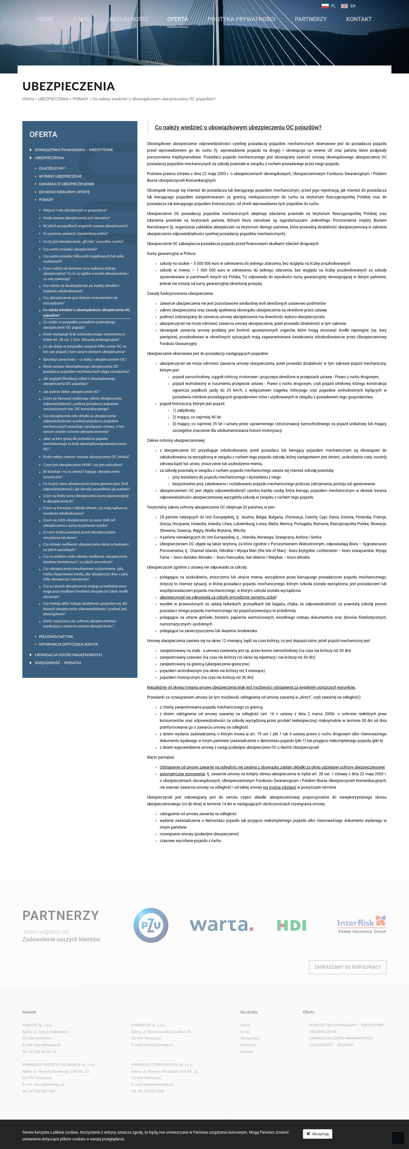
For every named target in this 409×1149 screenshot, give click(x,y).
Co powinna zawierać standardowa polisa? (75, 233)
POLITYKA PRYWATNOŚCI (241, 16)
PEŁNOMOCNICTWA (56, 636)
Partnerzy (311, 16)
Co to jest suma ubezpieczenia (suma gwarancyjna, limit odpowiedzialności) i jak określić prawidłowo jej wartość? (86, 486)
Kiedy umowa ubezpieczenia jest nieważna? (76, 218)
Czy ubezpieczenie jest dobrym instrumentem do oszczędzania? (80, 300)
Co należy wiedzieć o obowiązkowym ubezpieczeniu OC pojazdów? (153, 98)
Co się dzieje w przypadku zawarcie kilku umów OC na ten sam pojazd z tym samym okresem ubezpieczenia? (85, 349)
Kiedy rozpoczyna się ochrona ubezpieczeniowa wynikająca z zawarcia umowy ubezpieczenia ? (79, 623)
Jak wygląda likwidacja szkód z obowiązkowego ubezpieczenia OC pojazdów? (79, 381)
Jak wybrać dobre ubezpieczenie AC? (71, 391)
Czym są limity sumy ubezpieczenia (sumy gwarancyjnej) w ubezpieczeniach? (86, 498)
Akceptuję (317, 1134)
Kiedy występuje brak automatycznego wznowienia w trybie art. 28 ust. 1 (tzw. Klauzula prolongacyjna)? (84, 336)
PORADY (81, 98)
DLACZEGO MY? (52, 168)
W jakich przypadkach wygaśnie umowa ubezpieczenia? (85, 226)
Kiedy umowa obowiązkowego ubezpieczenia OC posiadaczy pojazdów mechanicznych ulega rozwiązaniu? (86, 369)
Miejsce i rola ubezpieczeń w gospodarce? (75, 210)
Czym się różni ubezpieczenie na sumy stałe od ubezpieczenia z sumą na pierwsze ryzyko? (79, 522)
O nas (81, 16)
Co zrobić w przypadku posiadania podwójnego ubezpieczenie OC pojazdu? (79, 324)
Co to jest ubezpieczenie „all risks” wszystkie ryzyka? (83, 241)
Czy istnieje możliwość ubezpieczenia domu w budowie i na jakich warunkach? (86, 547)
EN (353, 6)
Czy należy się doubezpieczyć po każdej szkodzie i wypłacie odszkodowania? (81, 288)
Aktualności (128, 16)
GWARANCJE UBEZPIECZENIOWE (66, 184)
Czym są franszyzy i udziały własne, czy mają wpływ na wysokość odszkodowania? (85, 510)
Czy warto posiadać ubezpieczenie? (70, 249)
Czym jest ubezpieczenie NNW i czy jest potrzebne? (83, 465)
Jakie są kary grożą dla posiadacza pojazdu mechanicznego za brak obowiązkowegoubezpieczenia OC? (84, 443)
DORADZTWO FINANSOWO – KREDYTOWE (74, 149)
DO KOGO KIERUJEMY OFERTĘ (64, 192)
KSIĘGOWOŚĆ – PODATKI (58, 662)
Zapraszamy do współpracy (347, 967)
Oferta (177, 16)
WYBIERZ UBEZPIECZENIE (60, 176)
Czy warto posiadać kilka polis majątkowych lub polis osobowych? (83, 259)
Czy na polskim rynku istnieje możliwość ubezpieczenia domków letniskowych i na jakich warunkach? (85, 559)
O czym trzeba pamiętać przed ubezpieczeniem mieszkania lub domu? (79, 535)
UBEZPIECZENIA (53, 98)
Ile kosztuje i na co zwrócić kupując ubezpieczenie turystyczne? (81, 474)
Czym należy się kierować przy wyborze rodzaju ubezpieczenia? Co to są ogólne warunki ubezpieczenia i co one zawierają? (86, 273)
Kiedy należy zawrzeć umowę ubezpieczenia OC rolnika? (86, 457)
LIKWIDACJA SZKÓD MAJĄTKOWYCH (68, 654)
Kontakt (359, 16)
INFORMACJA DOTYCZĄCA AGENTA (68, 644)
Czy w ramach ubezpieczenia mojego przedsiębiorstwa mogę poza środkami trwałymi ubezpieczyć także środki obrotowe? (85, 591)
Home (45, 16)
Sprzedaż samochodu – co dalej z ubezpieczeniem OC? (85, 359)
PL (333, 6)
